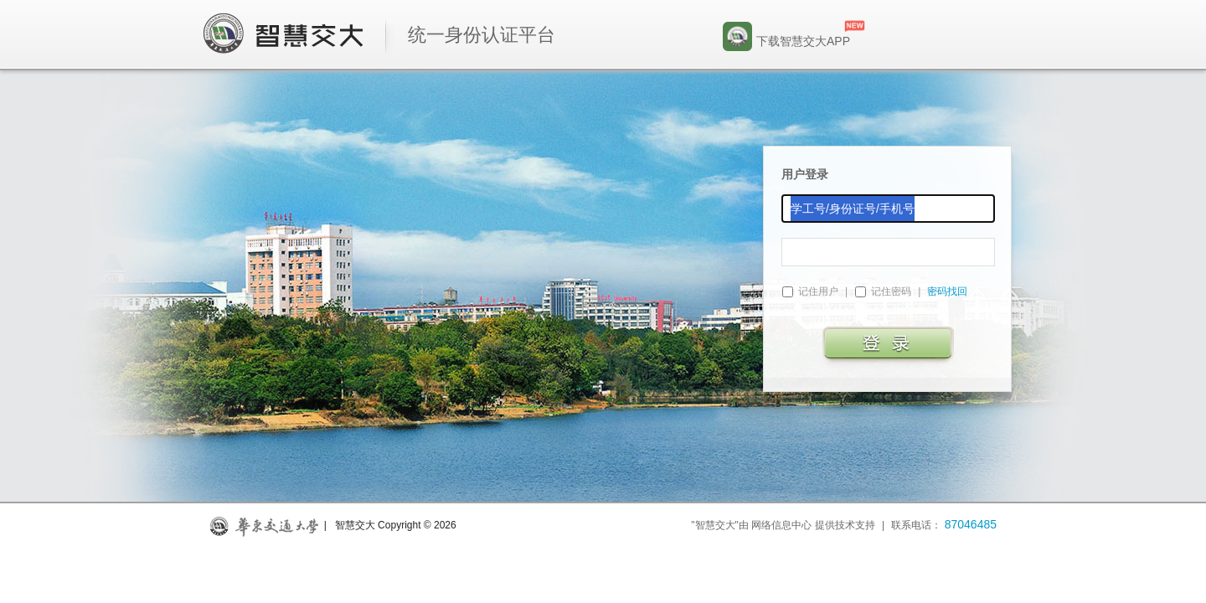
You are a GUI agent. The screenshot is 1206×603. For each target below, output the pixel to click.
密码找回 (947, 291)
